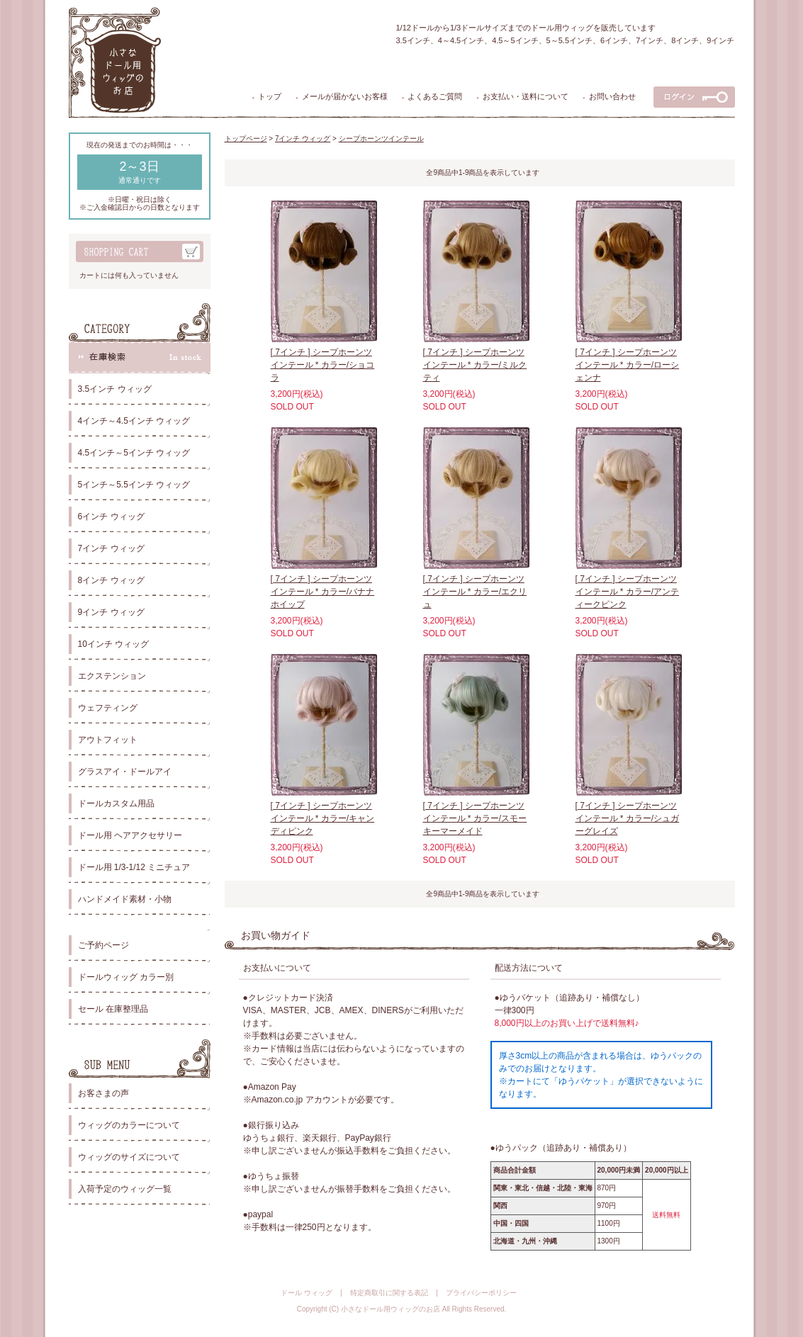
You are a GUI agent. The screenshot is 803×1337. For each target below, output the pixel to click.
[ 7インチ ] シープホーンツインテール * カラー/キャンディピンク (323, 818)
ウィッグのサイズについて (129, 1157)
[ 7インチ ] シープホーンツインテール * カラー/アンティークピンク (627, 591)
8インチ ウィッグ (111, 580)
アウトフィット (107, 740)
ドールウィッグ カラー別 (126, 977)
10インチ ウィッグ (114, 644)
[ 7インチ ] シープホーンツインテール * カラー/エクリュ (475, 591)
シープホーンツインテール (381, 138)
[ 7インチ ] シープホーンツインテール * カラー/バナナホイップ (323, 591)
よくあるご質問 (435, 96)
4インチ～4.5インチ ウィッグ (134, 421)
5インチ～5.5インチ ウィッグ (134, 485)
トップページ (246, 138)
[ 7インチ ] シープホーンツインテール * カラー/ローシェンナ (627, 365)
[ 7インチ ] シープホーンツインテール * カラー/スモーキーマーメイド (475, 818)
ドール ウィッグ (306, 1293)
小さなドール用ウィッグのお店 (390, 1309)
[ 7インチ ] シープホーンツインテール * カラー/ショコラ (323, 365)
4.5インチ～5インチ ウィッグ (134, 453)
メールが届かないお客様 (345, 96)
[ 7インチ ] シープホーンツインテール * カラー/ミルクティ (475, 365)
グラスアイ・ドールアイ (125, 772)
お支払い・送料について (525, 96)
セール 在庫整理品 (113, 1009)
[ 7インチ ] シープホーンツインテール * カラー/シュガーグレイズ (627, 818)
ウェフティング (107, 708)
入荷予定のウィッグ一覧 (125, 1189)
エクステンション (112, 676)
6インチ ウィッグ (111, 516)
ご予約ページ (103, 945)
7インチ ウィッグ (111, 548)
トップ (269, 96)
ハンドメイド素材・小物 (125, 899)
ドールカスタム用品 (116, 803)
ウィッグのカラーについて (129, 1125)
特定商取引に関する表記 (389, 1293)
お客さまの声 (103, 1093)
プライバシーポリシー (481, 1293)
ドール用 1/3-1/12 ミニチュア (134, 867)
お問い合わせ (612, 96)
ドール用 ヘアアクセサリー (130, 835)
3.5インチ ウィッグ (115, 389)
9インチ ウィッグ (111, 612)
